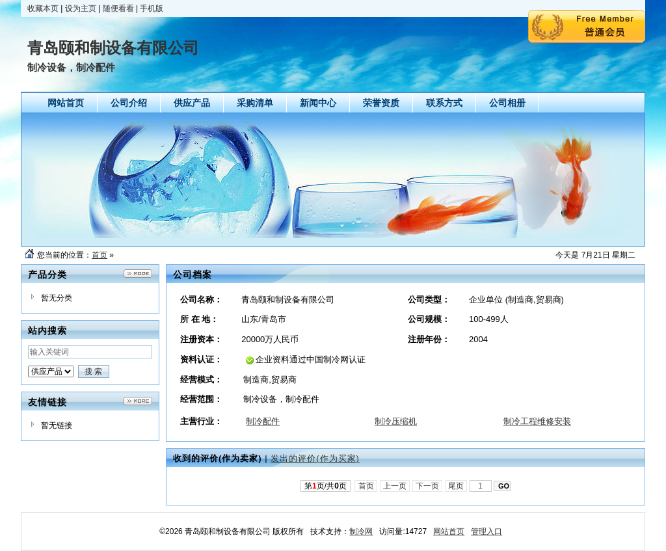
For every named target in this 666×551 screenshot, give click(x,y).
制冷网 (361, 531)
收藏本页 (43, 8)
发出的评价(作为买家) (315, 458)
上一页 (395, 486)
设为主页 (80, 8)
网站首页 (448, 531)
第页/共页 (325, 486)
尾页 (456, 486)
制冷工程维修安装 (537, 421)
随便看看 (118, 8)
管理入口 (486, 531)
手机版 (151, 8)
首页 (99, 255)
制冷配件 (263, 421)
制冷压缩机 (396, 421)
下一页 (428, 486)
